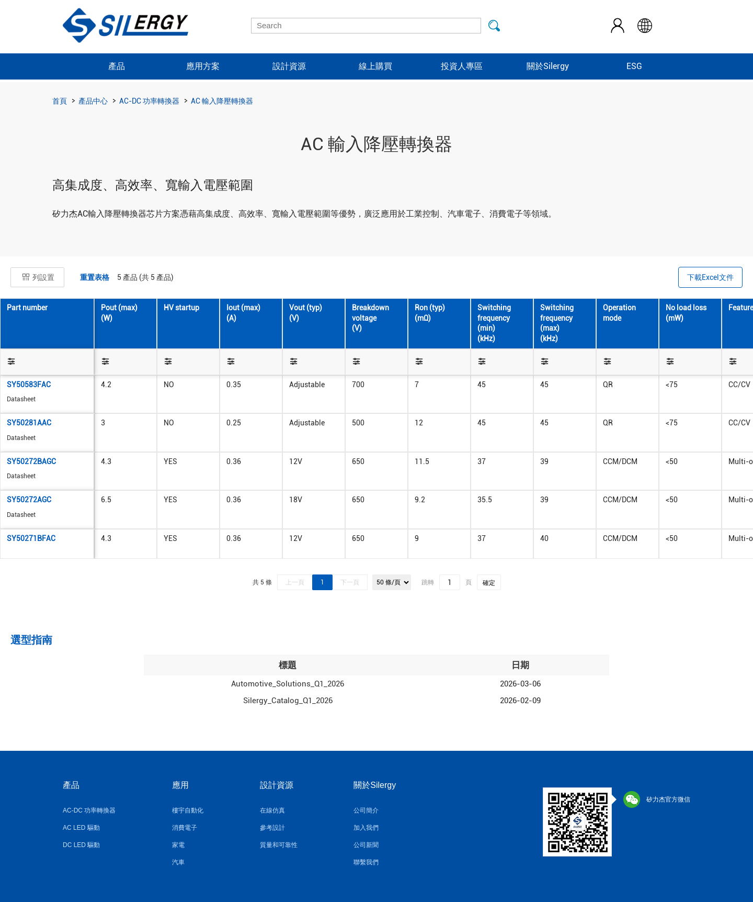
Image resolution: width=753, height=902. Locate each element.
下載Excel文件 (710, 277)
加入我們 (366, 827)
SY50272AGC (29, 499)
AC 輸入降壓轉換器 (222, 101)
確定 (489, 583)
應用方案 (203, 66)
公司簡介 (366, 810)
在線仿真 (272, 810)
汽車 (178, 862)
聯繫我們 (366, 862)
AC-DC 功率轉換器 (149, 101)
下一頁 (349, 582)
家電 (178, 845)
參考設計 (272, 827)
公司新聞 (366, 845)
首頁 (59, 101)
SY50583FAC (29, 384)
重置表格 (94, 277)
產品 (116, 66)
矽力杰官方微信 (656, 799)
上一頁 (295, 582)
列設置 (37, 277)
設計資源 (289, 66)
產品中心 (93, 101)
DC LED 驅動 (81, 845)
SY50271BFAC (31, 538)
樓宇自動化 (187, 810)
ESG (634, 66)
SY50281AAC (29, 423)
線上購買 (375, 66)
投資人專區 (462, 66)
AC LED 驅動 (81, 827)
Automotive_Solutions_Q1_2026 (287, 684)
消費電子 (184, 827)
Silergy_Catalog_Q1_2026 (288, 700)
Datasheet (21, 399)
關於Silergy (548, 66)
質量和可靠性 (279, 845)
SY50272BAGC (31, 461)
